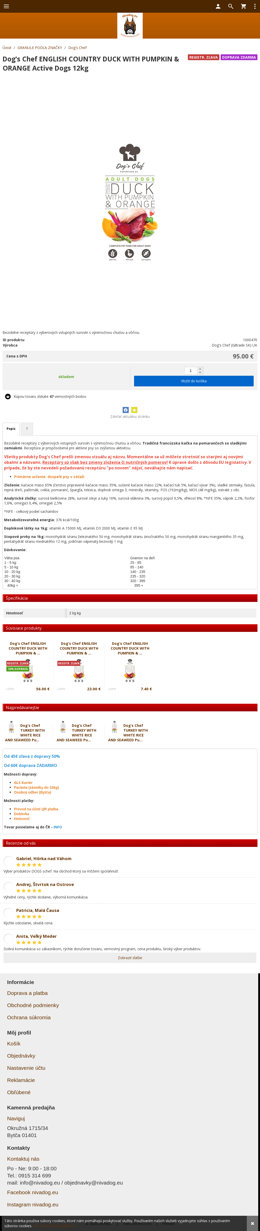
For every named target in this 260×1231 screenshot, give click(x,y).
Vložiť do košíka (194, 381)
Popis (11, 428)
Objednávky (21, 1056)
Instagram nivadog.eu (32, 1204)
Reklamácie (21, 1080)
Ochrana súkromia (29, 1017)
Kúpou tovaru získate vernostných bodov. (50, 396)
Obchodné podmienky (33, 1005)
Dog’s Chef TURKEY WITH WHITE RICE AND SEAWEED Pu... (25, 732)
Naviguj (16, 1118)
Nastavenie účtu (26, 1068)
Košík (14, 1043)
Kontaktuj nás (23, 1159)
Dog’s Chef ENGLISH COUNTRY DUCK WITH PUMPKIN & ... (28, 648)
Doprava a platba (27, 993)
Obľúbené (19, 1092)
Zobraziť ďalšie (130, 957)
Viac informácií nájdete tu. (54, 1225)
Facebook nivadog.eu (32, 1192)
